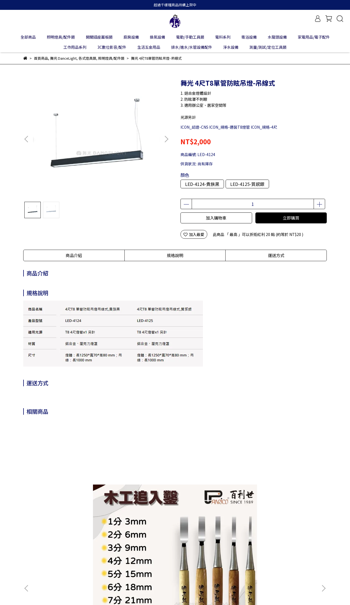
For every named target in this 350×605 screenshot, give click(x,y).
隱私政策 (96, 551)
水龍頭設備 (277, 37)
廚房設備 (131, 37)
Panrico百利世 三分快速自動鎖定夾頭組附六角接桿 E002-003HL (212, 492)
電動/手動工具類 (190, 37)
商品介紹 (74, 255)
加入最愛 (193, 234)
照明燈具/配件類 (61, 37)
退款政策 (74, 551)
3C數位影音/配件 (111, 47)
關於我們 (31, 551)
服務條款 (118, 551)
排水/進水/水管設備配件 (191, 47)
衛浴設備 (249, 37)
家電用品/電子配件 (314, 37)
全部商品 (28, 37)
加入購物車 (216, 218)
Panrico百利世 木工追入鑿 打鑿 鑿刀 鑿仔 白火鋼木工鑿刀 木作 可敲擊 (62, 492)
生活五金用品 (148, 47)
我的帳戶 (52, 551)
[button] (166, 139)
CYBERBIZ (149, 591)
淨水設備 (230, 47)
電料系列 (223, 37)
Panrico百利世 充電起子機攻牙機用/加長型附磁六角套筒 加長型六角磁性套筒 (138, 492)
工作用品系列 (74, 47)
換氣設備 (157, 37)
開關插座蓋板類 (99, 37)
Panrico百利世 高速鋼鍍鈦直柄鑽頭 (286, 492)
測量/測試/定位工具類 (268, 47)
